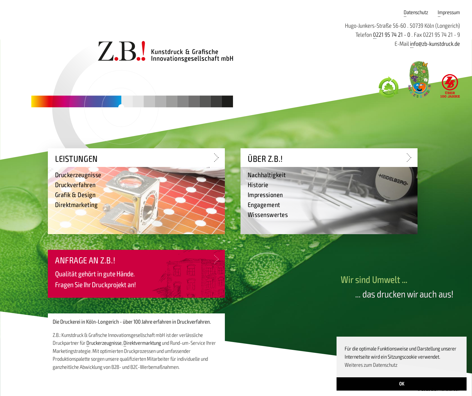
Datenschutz (416, 12)
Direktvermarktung (142, 343)
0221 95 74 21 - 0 (391, 35)
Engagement (264, 205)
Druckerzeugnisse (104, 343)
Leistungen (76, 159)
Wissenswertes (268, 215)
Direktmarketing (76, 205)
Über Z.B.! (265, 159)
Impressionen (265, 195)
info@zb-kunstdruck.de (435, 44)
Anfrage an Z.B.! (85, 260)
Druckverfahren (75, 185)
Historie (258, 185)
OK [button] (401, 384)
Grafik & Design (75, 195)
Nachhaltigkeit (267, 175)
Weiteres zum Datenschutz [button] (371, 365)
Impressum (449, 12)
